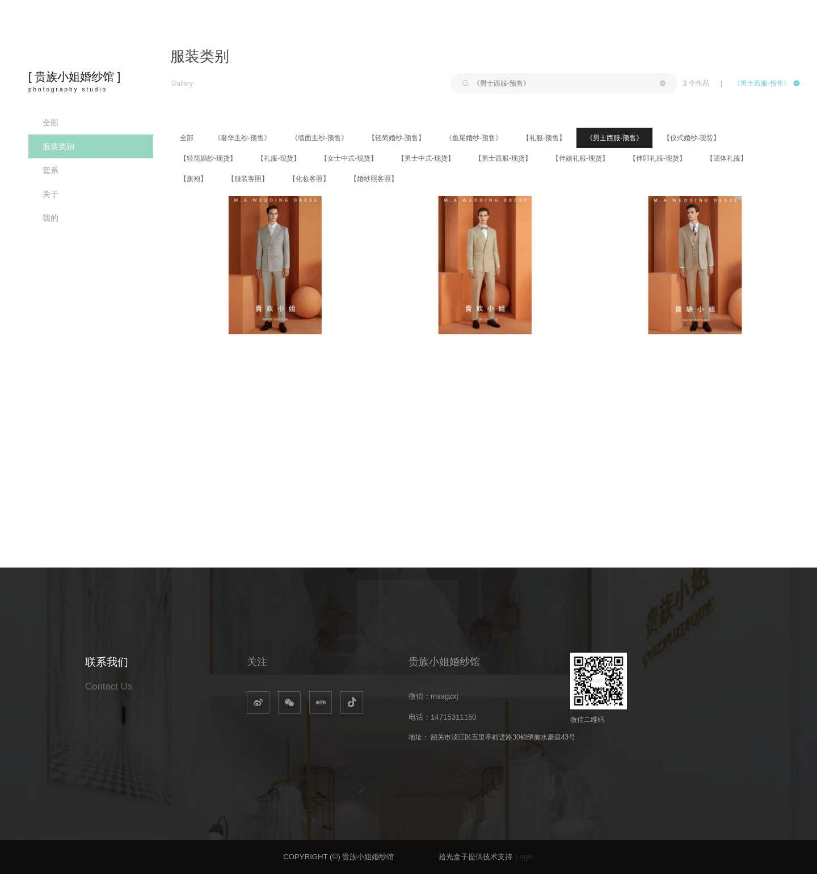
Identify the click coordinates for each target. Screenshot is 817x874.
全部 (50, 122)
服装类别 (58, 146)
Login (524, 856)
